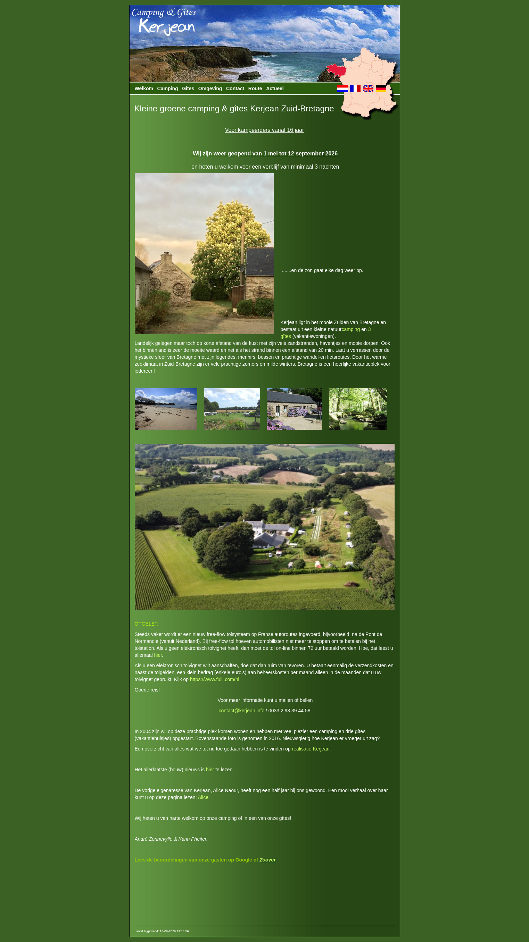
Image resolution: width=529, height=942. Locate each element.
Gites (188, 88)
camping (350, 329)
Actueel (275, 88)
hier (158, 655)
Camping (167, 88)
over (270, 860)
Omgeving (210, 88)
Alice (203, 797)
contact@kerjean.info (241, 710)
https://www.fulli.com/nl (214, 679)
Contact (235, 88)
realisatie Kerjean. (311, 749)
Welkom (144, 88)
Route (255, 88)
